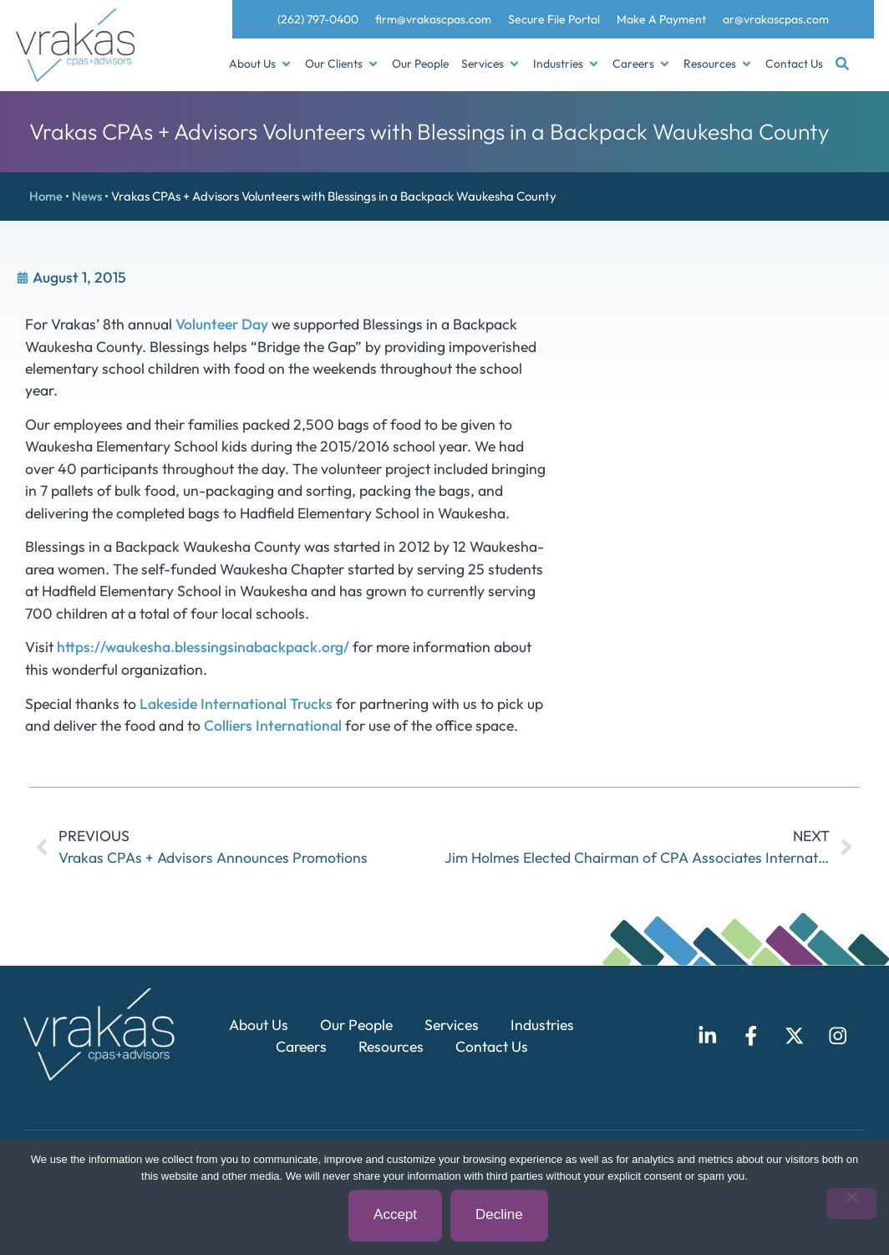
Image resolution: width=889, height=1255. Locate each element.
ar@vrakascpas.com (776, 19)
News (87, 196)
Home (46, 196)
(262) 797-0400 (317, 19)
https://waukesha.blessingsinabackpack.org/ (203, 646)
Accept (396, 1215)
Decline (500, 1215)
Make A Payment (661, 19)
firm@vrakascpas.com (433, 19)
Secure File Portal (554, 19)
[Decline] (851, 1204)
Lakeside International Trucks (236, 703)
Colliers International (273, 725)
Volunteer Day (221, 324)
